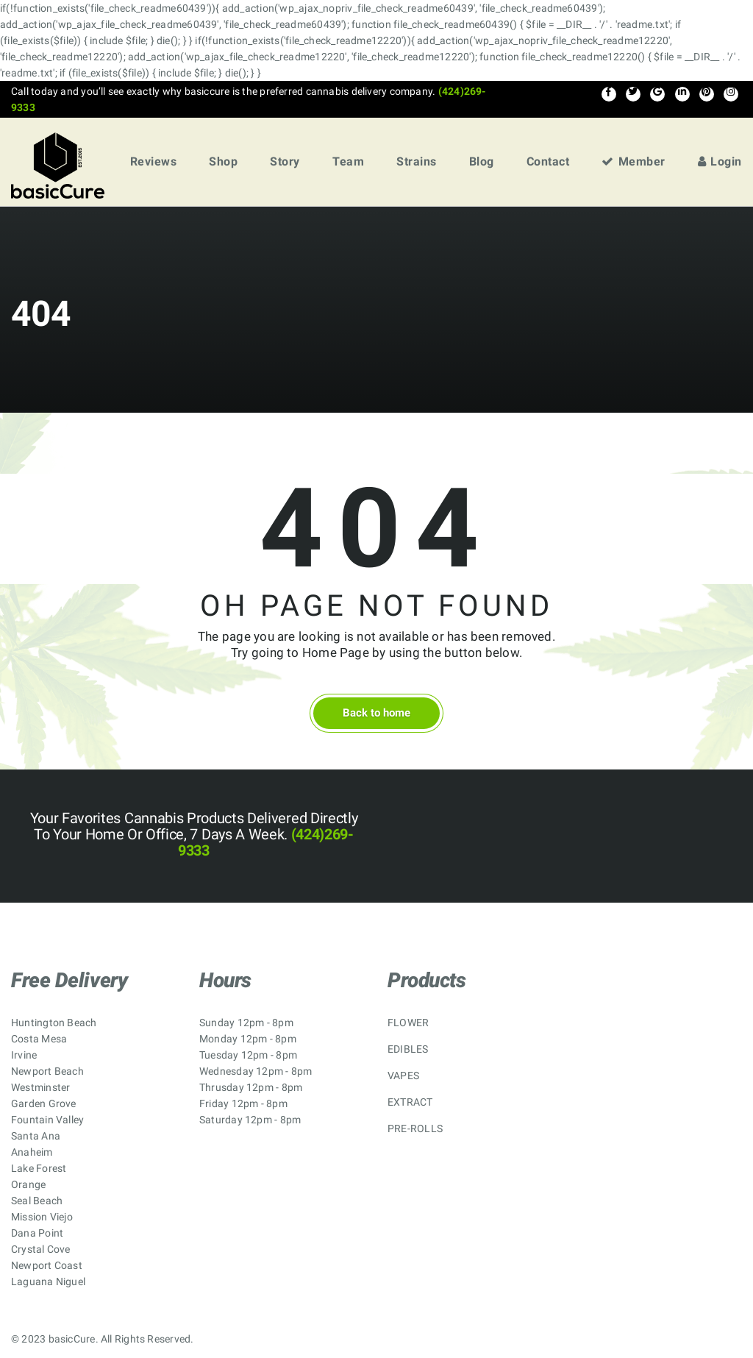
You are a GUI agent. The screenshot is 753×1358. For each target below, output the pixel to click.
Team (348, 161)
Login (720, 161)
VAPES (403, 1075)
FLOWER (408, 1022)
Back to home (376, 712)
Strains (416, 161)
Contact (548, 161)
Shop (223, 161)
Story (285, 161)
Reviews (153, 161)
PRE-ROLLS (415, 1128)
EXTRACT (410, 1102)
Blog (481, 161)
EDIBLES (408, 1049)
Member (633, 161)
